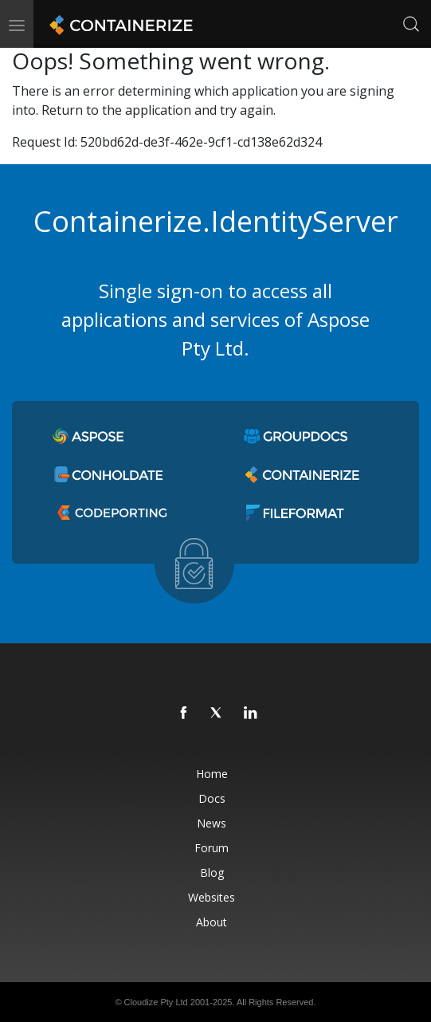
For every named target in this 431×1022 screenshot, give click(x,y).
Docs (211, 798)
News (211, 823)
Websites (211, 897)
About (211, 922)
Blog (212, 872)
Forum (211, 847)
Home (212, 773)
